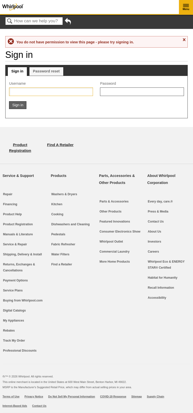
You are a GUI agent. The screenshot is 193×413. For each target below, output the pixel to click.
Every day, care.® (160, 201)
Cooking (57, 214)
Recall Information (161, 287)
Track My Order (14, 340)
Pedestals (58, 234)
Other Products (110, 211)
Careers (153, 251)
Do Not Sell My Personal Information (71, 396)
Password (108, 83)
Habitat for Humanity (162, 277)
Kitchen (56, 204)
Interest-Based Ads (15, 405)
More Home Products (115, 261)
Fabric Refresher (63, 244)
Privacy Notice (34, 396)
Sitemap (136, 396)
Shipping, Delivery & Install (22, 254)
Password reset (46, 71)
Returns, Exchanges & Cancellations (19, 267)
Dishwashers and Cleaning (70, 224)
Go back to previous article (67, 23)
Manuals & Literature (18, 234)
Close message (183, 40)
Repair (7, 194)
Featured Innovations (115, 221)
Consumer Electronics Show (120, 231)
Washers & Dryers (64, 194)
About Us (154, 231)
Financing (10, 204)
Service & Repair (15, 244)
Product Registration (18, 224)
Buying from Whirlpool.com (22, 300)
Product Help (12, 214)
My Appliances (13, 320)
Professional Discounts (19, 350)
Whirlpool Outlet (111, 241)
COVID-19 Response (113, 396)
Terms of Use (11, 396)
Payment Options (15, 280)
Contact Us (156, 221)
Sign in (17, 71)
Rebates (9, 330)
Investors (154, 241)
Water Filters (60, 254)
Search (9, 21)
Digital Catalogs (14, 310)
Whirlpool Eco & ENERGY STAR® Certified (166, 264)
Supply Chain (155, 396)
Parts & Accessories (114, 201)
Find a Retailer (61, 264)
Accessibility (157, 297)
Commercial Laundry (114, 251)
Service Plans (13, 290)
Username (17, 83)
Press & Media (158, 211)
